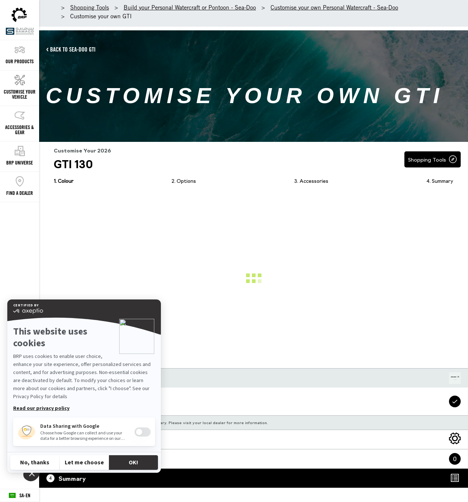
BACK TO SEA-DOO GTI (72, 49)
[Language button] (19, 495)
